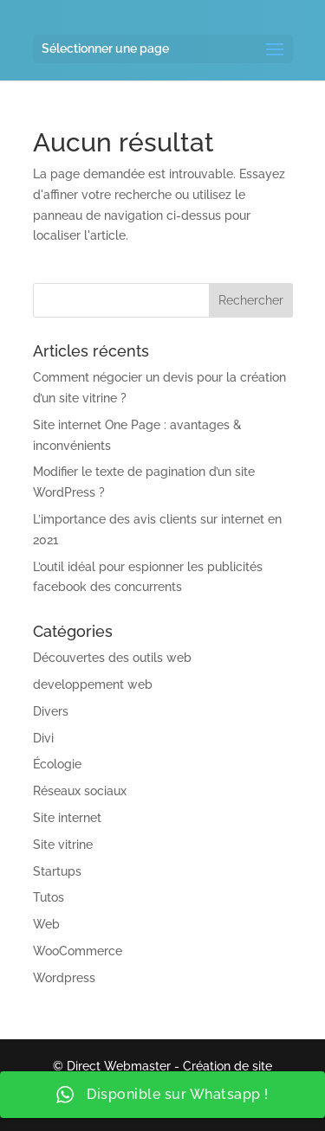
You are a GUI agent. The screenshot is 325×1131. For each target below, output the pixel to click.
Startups (57, 871)
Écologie (57, 764)
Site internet (67, 818)
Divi (43, 738)
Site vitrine (63, 844)
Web (46, 924)
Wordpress (64, 978)
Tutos (48, 897)
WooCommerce (77, 951)
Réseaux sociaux (80, 791)
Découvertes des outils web (112, 658)
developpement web (93, 684)
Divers (50, 711)
